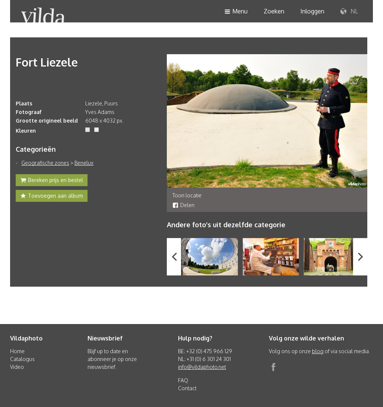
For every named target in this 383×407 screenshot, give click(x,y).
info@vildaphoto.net (202, 367)
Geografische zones (45, 163)
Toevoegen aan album (51, 196)
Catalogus (22, 359)
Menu (236, 11)
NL (349, 11)
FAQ (183, 380)
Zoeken (274, 11)
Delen (183, 205)
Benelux (84, 163)
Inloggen (312, 11)
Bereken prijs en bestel (51, 181)
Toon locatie (187, 195)
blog (318, 351)
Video (17, 367)
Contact (187, 388)
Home (17, 351)
